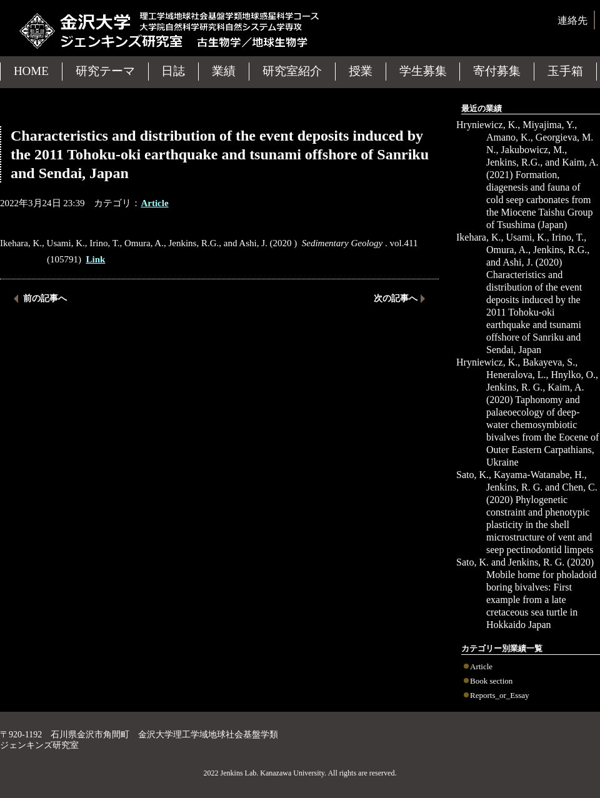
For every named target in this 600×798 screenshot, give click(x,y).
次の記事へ (396, 298)
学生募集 (423, 70)
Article (481, 666)
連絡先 (573, 20)
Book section (491, 681)
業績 (224, 70)
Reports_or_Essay (499, 695)
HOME (31, 70)
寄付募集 (497, 70)
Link (96, 259)
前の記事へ (45, 298)
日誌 (173, 70)
